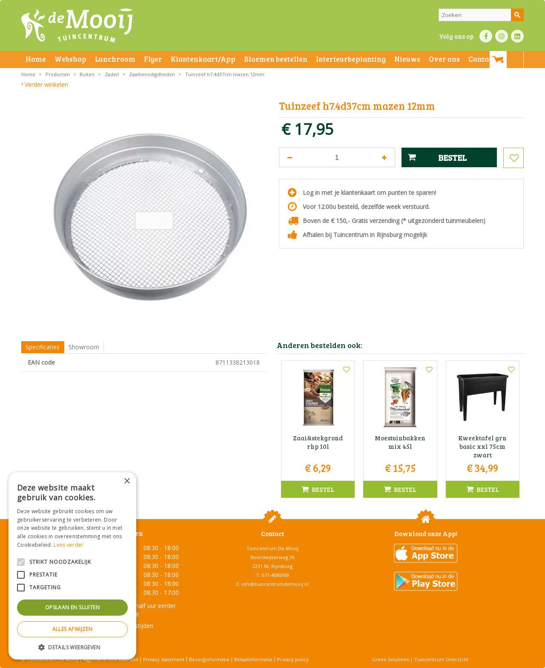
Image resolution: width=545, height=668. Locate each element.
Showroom (84, 347)
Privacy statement (163, 659)
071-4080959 (275, 575)
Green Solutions (390, 659)
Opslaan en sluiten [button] (72, 607)
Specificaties (43, 347)
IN (501, 36)
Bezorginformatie (209, 659)
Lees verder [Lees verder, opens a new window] (68, 544)
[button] (72, 647)
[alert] (72, 565)
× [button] (126, 481)
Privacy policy (293, 659)
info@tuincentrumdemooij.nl (275, 584)
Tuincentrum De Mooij (272, 548)
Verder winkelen (46, 84)
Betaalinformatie (253, 659)
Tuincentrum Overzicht (441, 659)
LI (517, 36)
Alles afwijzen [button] (72, 629)
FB (485, 36)
